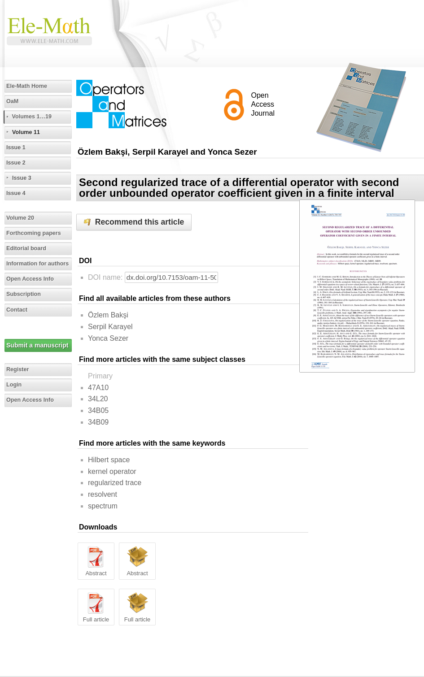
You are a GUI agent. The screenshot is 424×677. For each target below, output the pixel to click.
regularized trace (114, 482)
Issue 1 (16, 147)
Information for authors (37, 263)
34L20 (98, 399)
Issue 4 (16, 193)
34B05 (98, 410)
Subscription (23, 294)
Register (17, 369)
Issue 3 (21, 178)
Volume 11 (26, 132)
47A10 (98, 387)
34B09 (98, 422)
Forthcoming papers (33, 233)
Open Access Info (30, 279)
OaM (12, 101)
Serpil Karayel (110, 326)
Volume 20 (20, 218)
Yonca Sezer (108, 338)
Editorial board (26, 248)
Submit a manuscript (37, 345)
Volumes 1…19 (32, 116)
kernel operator (112, 471)
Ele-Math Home (26, 86)
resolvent (102, 494)
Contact (16, 310)
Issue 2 (16, 163)
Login (14, 385)
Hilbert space (109, 460)
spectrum (103, 506)
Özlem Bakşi (108, 315)
